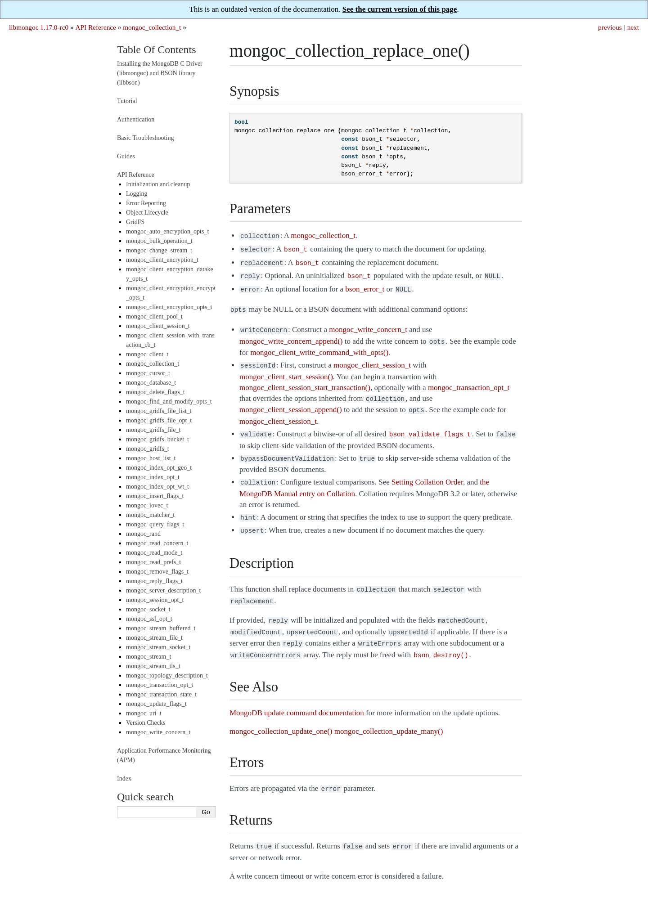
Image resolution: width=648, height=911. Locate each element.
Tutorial (127, 101)
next (633, 27)
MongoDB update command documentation (297, 693)
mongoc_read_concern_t (157, 543)
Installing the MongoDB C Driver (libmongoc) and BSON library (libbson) (159, 73)
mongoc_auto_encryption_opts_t (167, 231)
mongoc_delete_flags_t (155, 392)
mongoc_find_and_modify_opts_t (169, 401)
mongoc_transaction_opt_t (159, 685)
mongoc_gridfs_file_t (153, 429)
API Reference (95, 27)
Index (124, 778)
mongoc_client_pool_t (154, 316)
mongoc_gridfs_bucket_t (157, 439)
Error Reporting (146, 203)
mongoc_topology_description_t (167, 675)
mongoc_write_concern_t (158, 732)
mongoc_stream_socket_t (158, 647)
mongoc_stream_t (148, 656)
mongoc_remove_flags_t (157, 571)
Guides (126, 156)
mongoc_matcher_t (150, 515)
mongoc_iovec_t (147, 505)
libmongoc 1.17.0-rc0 (38, 27)
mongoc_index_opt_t (153, 477)
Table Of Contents (156, 49)
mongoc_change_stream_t (159, 250)
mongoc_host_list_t (151, 458)
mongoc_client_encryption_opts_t (169, 307)
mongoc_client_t (147, 354)
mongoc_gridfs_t (147, 448)
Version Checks (146, 722)
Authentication (135, 119)
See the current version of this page (399, 9)
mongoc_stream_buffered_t (160, 628)
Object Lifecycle (147, 212)
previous (610, 27)
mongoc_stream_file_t (154, 637)
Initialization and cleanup (158, 184)
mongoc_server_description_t (163, 590)
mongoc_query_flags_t (155, 524)
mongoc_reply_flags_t (154, 581)
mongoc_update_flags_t (156, 703)
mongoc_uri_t (144, 713)
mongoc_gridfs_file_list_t (158, 411)
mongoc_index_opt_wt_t (157, 486)
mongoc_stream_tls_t (153, 666)
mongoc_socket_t (148, 609)
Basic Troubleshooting (145, 138)
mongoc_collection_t (152, 27)
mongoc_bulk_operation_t (159, 241)
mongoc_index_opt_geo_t (159, 467)
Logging (136, 193)
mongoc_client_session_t (158, 326)
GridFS (135, 222)
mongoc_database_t (151, 382)
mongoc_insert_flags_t (155, 496)
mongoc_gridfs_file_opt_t (159, 420)
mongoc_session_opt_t (155, 600)
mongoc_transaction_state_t (161, 694)
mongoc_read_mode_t (154, 552)
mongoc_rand (143, 533)
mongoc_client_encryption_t (162, 259)
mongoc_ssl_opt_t (149, 618)
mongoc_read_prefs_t (153, 562)
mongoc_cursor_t (148, 373)
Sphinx (497, 893)
